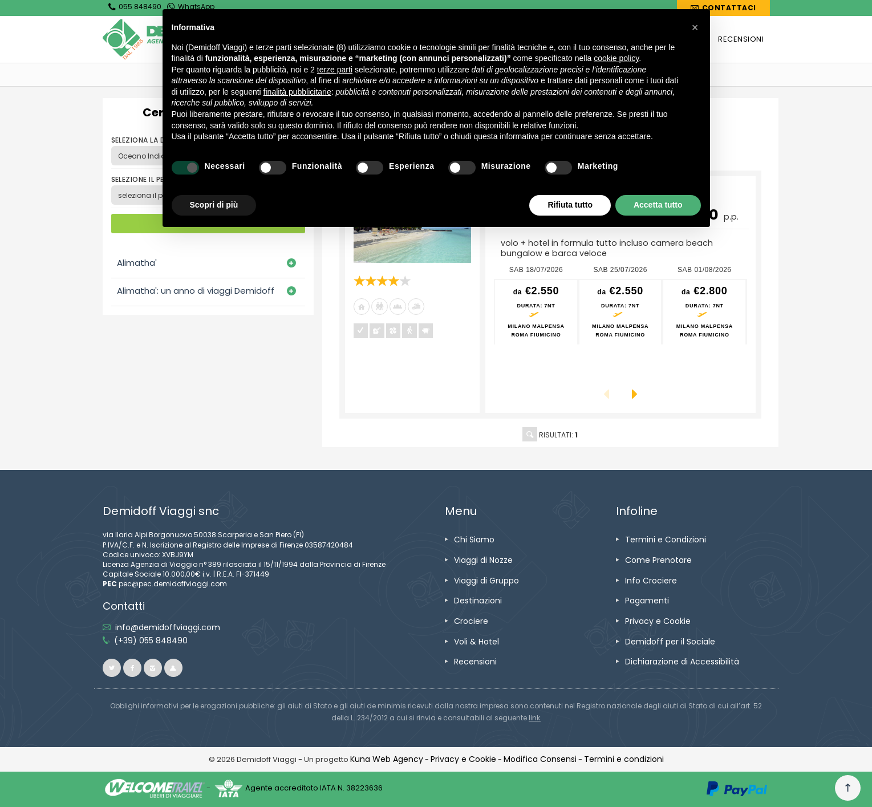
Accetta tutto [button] (658, 204)
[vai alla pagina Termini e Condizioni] (665, 539)
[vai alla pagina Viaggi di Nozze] (483, 560)
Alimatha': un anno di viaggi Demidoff (195, 291)
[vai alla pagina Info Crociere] (651, 580)
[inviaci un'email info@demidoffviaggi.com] (167, 627)
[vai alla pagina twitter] (112, 668)
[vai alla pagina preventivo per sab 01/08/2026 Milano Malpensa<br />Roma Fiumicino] (704, 312)
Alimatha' (137, 263)
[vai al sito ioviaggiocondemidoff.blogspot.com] (173, 668)
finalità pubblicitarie (297, 91)
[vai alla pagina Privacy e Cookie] (658, 621)
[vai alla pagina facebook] (132, 668)
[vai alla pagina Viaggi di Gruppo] (486, 580)
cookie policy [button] (616, 58)
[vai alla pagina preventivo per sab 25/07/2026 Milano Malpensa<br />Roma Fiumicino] (620, 312)
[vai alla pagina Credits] (386, 759)
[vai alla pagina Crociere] (471, 621)
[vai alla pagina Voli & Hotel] (476, 641)
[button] (695, 27)
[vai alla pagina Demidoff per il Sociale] (670, 641)
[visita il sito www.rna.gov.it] (535, 717)
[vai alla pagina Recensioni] (475, 661)
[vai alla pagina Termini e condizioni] (624, 759)
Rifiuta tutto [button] (570, 204)
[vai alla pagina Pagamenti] (647, 600)
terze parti (334, 69)
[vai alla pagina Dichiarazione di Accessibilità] (682, 661)
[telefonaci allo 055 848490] (151, 640)
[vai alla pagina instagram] (153, 668)
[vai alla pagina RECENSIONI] (740, 39)
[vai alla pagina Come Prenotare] (658, 560)
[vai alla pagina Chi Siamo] (474, 539)
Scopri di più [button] (214, 204)
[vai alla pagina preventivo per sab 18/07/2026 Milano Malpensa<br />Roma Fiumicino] (536, 312)
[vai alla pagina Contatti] (723, 8)
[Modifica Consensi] (540, 759)
